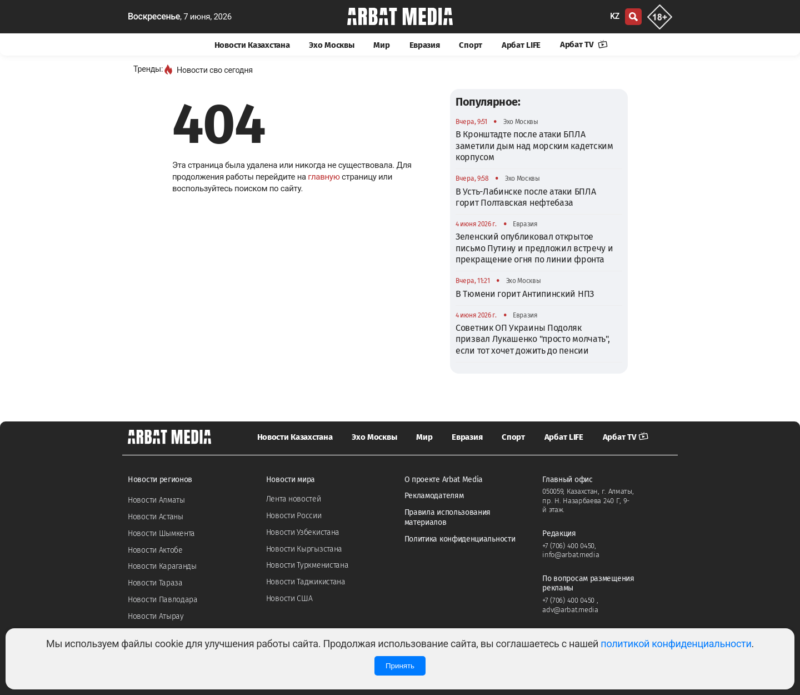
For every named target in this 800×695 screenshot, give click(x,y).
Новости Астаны (155, 517)
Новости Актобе (155, 550)
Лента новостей (293, 499)
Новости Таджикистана (306, 582)
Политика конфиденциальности (460, 539)
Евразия (424, 45)
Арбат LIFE (521, 45)
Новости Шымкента (161, 533)
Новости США (289, 598)
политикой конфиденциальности (676, 643)
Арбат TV (584, 44)
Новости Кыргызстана (304, 549)
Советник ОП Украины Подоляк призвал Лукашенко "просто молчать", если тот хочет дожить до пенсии (533, 339)
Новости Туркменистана (307, 565)
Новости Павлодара (163, 599)
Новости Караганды (162, 566)
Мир (381, 45)
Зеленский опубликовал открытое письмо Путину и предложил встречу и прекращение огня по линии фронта (534, 248)
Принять (400, 666)
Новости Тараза (155, 583)
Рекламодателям (434, 495)
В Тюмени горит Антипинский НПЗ (525, 294)
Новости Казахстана (252, 45)
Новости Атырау (156, 616)
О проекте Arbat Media (443, 479)
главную (323, 177)
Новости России (294, 515)
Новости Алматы (156, 500)
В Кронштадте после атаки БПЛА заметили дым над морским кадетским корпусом (534, 145)
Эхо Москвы (331, 45)
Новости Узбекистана (302, 532)
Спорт (470, 45)
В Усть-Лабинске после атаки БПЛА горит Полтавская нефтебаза (526, 197)
